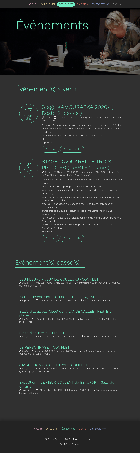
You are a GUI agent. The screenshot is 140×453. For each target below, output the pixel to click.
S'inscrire (54, 149)
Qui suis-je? (48, 4)
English (117, 4)
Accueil (32, 4)
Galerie (82, 428)
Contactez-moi (101, 4)
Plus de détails (76, 149)
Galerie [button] (82, 4)
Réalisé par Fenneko (70, 444)
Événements (66, 4)
